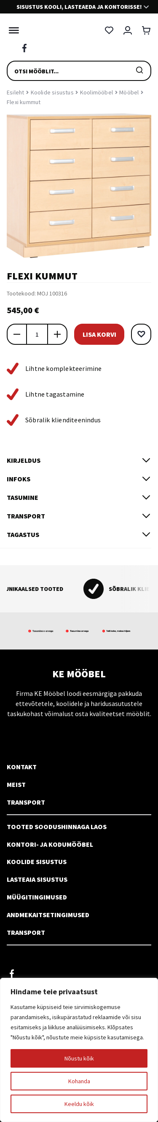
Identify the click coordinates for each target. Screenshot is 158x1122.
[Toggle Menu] (12, 30)
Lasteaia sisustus (37, 879)
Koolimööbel (96, 92)
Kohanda (79, 1081)
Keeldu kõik (79, 1104)
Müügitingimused (37, 897)
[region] (79, 1050)
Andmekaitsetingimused (48, 914)
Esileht (15, 92)
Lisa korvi (99, 334)
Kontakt (22, 766)
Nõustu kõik (79, 1058)
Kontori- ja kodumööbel (50, 844)
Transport (26, 802)
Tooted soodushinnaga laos (57, 826)
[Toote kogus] (37, 334)
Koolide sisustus (52, 92)
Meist (16, 784)
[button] (141, 334)
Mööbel (129, 92)
